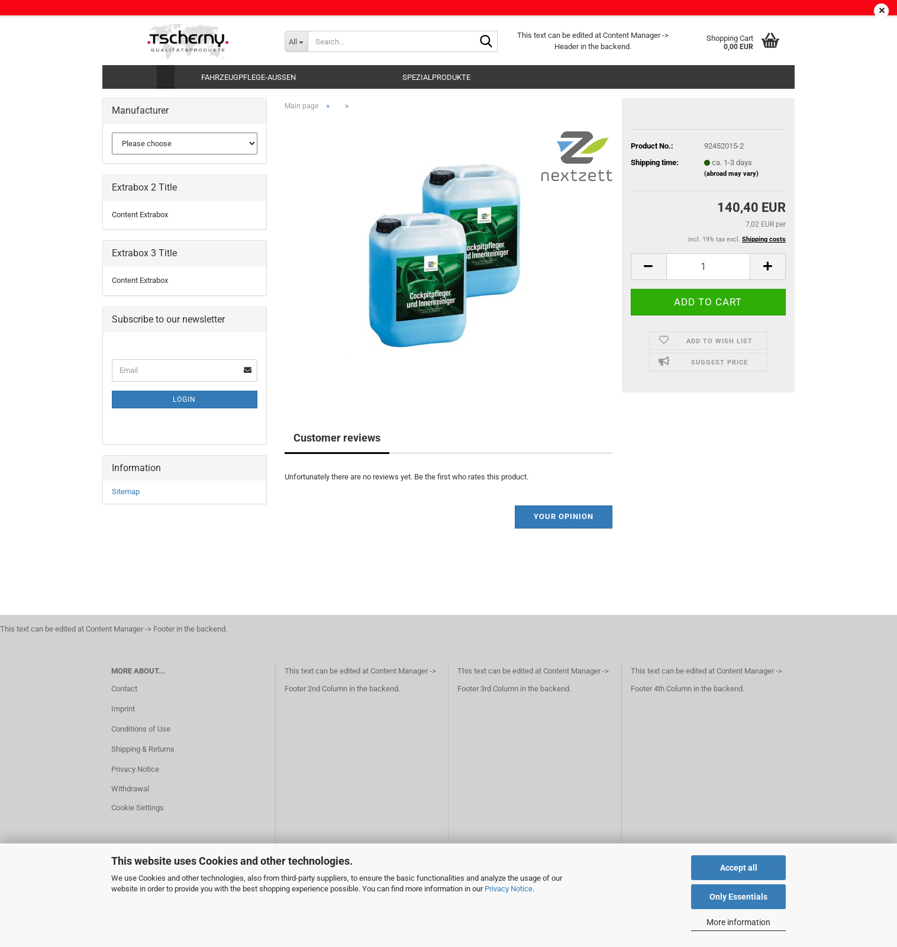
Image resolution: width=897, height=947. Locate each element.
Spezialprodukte (436, 77)
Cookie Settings (137, 807)
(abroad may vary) (731, 174)
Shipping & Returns (143, 749)
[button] (648, 266)
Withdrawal (130, 788)
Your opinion (563, 516)
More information (738, 922)
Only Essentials (738, 896)
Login (184, 399)
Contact (124, 688)
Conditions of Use (140, 728)
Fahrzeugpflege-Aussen (248, 77)
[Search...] (296, 41)
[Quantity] (708, 266)
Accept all (738, 867)
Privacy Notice (509, 888)
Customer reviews (336, 437)
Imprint (123, 708)
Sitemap (126, 491)
